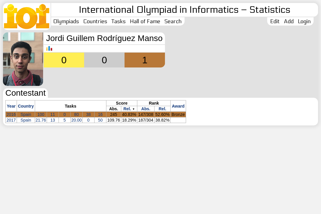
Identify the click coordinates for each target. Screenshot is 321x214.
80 (76, 114)
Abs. (145, 108)
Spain (26, 114)
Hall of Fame (145, 21)
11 (53, 114)
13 (53, 120)
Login (304, 21)
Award (178, 106)
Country (26, 106)
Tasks (118, 21)
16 (100, 114)
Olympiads (66, 21)
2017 (11, 120)
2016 (11, 114)
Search (173, 21)
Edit (275, 21)
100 (40, 114)
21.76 (41, 120)
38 (88, 114)
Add (289, 21)
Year (11, 106)
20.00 (76, 120)
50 (100, 120)
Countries (95, 21)
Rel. (127, 108)
